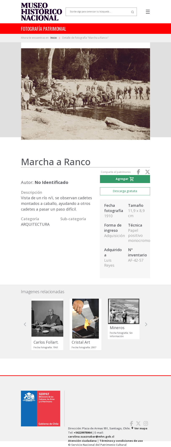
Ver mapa (139, 428)
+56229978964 (83, 432)
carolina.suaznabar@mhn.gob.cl (91, 436)
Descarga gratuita (125, 191)
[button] (25, 324)
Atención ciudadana (82, 441)
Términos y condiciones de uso (121, 441)
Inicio (54, 38)
